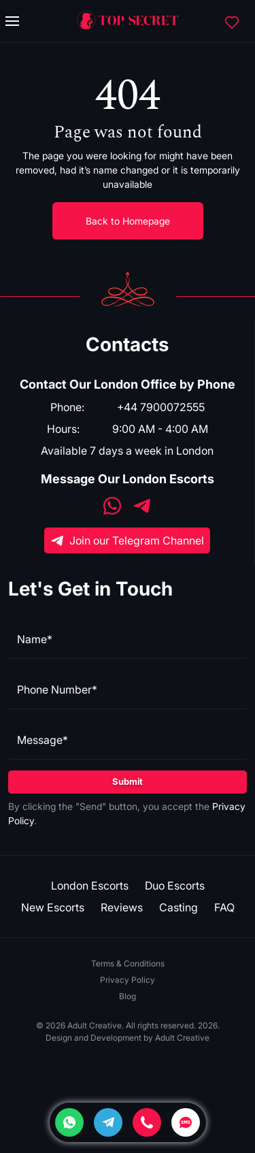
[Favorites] (232, 21)
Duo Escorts (175, 885)
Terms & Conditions (128, 963)
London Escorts (90, 885)
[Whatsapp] (69, 1122)
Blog (127, 996)
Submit (127, 781)
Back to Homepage (128, 221)
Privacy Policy (127, 980)
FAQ (224, 907)
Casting (178, 907)
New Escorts (52, 907)
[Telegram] (108, 1122)
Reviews (122, 907)
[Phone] (147, 1122)
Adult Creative (182, 1038)
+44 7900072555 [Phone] (161, 407)
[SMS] (185, 1122)
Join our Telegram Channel (127, 540)
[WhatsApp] (112, 507)
